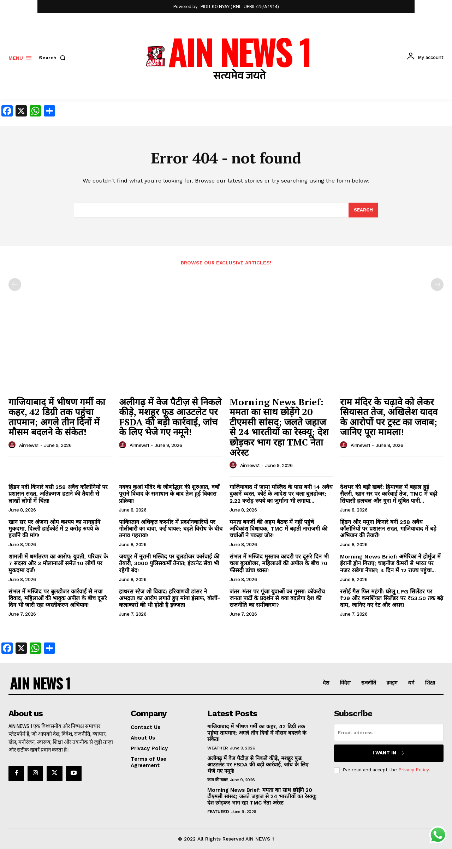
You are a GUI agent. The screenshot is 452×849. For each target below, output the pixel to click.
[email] (389, 732)
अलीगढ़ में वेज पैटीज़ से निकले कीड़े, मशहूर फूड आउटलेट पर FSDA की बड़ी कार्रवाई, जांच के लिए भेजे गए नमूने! (170, 417)
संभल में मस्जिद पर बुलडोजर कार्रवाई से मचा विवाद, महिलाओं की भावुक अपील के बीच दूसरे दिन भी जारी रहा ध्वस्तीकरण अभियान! (57, 598)
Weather (217, 748)
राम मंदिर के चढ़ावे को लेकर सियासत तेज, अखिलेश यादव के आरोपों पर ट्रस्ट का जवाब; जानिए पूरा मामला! (389, 417)
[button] (54, 57)
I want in (389, 753)
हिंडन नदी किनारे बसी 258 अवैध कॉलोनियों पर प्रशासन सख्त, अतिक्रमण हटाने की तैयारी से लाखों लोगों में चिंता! (58, 494)
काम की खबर (217, 779)
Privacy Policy (413, 770)
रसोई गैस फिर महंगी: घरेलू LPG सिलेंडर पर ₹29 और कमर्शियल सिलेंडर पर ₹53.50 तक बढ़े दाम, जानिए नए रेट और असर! (391, 598)
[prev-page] (14, 285)
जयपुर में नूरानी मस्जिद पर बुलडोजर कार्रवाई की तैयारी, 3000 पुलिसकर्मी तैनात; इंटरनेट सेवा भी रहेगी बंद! (169, 563)
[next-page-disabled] (437, 285)
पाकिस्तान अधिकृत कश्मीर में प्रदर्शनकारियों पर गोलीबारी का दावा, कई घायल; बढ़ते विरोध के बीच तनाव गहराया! (170, 529)
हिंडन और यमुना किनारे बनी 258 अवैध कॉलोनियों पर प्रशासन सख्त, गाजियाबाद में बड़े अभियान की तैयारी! (388, 529)
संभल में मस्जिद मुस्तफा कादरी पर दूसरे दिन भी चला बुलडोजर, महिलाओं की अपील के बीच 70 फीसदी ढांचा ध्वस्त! (279, 563)
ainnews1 (28, 445)
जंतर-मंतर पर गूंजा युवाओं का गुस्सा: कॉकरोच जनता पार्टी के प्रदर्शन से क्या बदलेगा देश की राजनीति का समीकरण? (277, 598)
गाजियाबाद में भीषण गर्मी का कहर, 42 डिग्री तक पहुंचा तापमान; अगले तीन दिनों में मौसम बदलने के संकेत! (56, 417)
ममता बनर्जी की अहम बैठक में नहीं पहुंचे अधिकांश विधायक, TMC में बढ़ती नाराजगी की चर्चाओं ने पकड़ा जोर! (278, 529)
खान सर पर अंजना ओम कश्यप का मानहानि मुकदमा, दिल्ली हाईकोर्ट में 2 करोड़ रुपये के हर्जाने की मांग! (54, 529)
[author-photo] (13, 445)
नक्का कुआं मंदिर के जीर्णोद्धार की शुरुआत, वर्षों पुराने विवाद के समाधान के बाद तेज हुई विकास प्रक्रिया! (169, 494)
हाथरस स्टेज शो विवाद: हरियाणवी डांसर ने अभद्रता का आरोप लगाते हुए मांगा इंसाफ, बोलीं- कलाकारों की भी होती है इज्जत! (169, 598)
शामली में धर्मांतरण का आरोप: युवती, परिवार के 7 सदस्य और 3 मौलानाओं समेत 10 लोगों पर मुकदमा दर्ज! (58, 563)
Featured (218, 811)
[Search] (363, 210)
